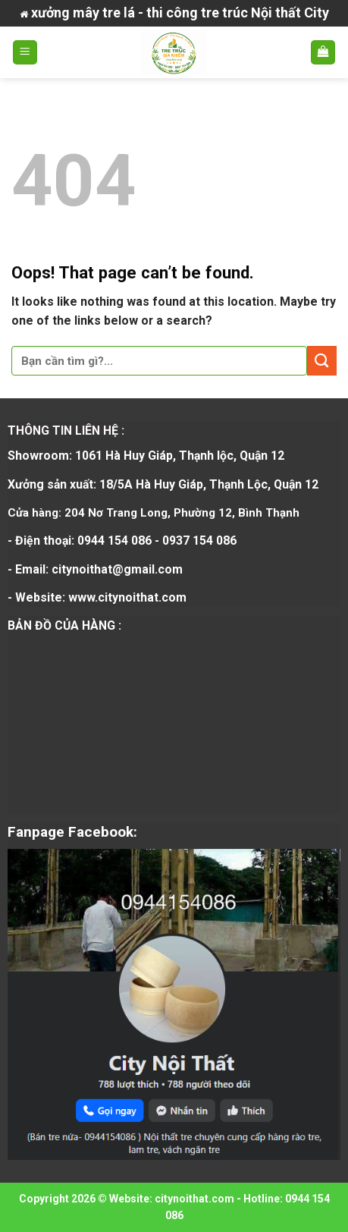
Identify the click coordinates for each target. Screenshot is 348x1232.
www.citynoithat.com (127, 597)
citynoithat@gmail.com (117, 569)
